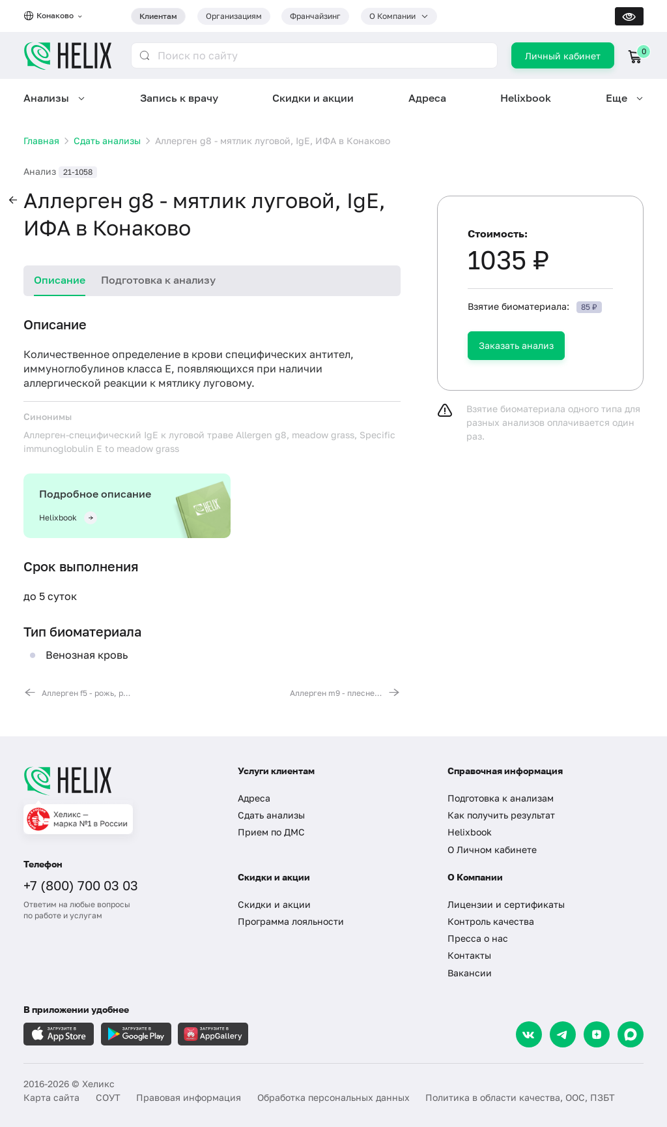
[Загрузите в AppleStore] (58, 1034)
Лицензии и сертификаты (506, 904)
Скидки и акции (313, 97)
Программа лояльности (291, 921)
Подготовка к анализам (500, 798)
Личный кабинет (563, 55)
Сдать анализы (271, 814)
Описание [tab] (59, 279)
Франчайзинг (315, 16)
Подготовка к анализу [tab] (158, 279)
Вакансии (469, 972)
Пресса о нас (477, 938)
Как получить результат (501, 814)
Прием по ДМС (271, 831)
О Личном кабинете (492, 849)
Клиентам (158, 16)
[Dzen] (597, 1034)
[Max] (630, 1034)
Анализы (46, 97)
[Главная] (119, 781)
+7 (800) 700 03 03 (80, 885)
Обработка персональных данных (333, 1097)
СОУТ (108, 1097)
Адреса (427, 97)
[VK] (529, 1034)
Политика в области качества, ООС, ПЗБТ (520, 1097)
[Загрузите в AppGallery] (213, 1034)
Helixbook (525, 97)
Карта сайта (51, 1097)
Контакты (469, 955)
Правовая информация (188, 1097)
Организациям (234, 16)
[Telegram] (563, 1034)
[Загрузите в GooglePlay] (136, 1034)
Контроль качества (490, 921)
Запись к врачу (179, 97)
